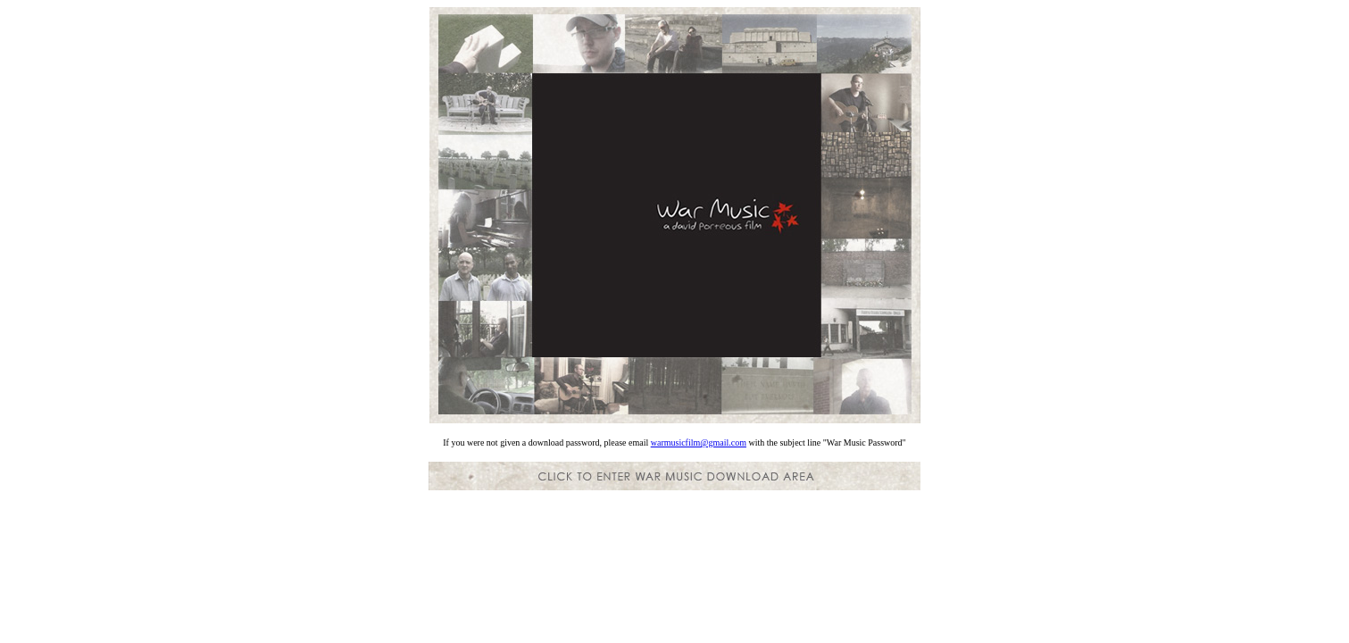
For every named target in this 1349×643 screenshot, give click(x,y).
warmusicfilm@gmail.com (698, 442)
